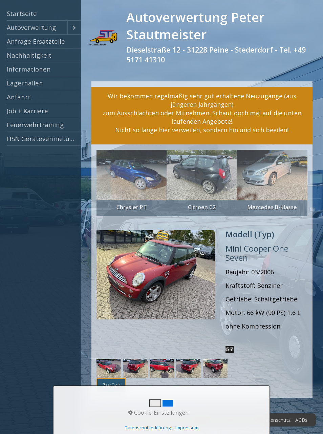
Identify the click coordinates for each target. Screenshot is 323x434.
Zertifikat (217, 420)
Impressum (244, 420)
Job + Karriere (27, 110)
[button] (111, 385)
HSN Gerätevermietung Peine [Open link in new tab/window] (44, 138)
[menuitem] (40, 14)
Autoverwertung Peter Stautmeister (195, 25)
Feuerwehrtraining (35, 124)
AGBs (301, 420)
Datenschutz (276, 420)
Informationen (29, 69)
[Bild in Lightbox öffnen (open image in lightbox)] (155, 274)
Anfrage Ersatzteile (36, 41)
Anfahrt (18, 97)
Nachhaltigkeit (29, 55)
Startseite (22, 13)
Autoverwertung (31, 27)
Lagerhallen (25, 83)
